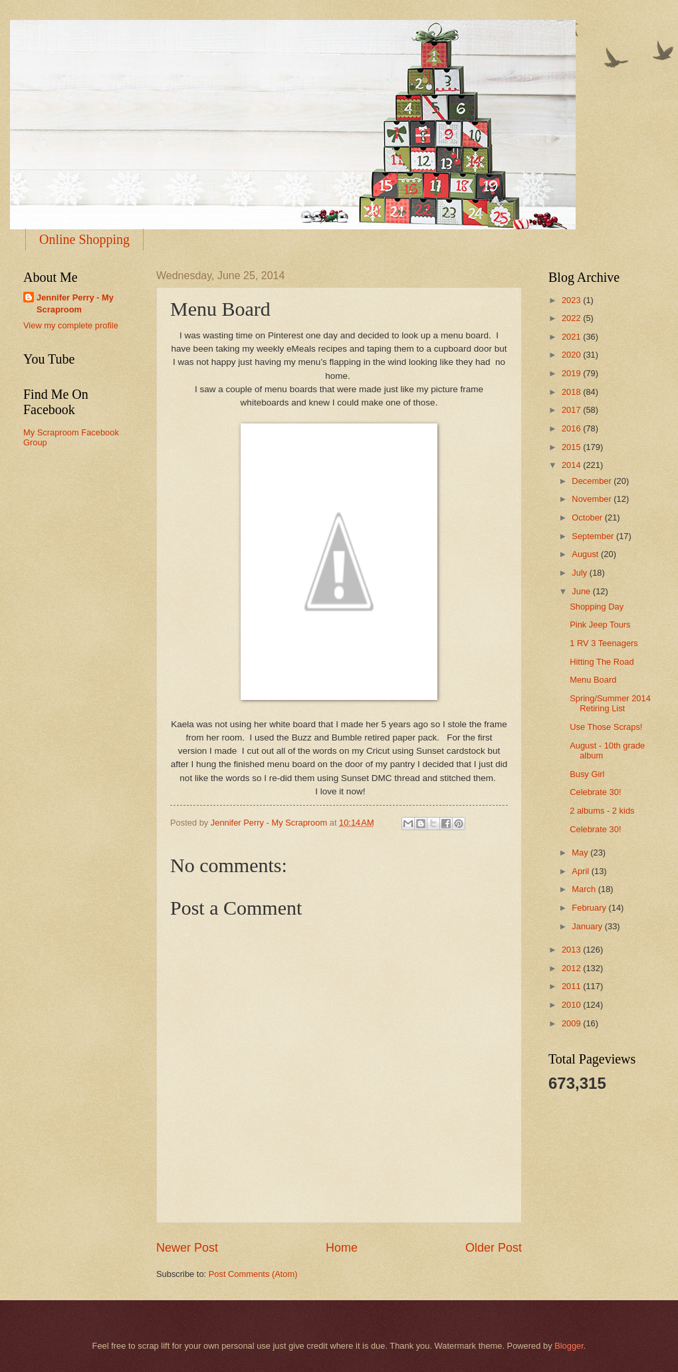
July (580, 573)
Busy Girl (587, 774)
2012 (572, 968)
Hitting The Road (601, 662)
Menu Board (593, 680)
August (586, 554)
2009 (572, 1023)
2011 (572, 986)
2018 (572, 392)
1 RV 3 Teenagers (604, 643)
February (590, 908)
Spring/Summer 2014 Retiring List (610, 703)
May (581, 853)
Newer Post (187, 1247)
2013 (572, 950)
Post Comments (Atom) (253, 1274)
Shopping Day (596, 607)
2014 (572, 465)
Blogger (569, 1346)
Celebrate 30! (595, 792)
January (588, 926)
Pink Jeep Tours (600, 624)
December (593, 481)
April (581, 871)
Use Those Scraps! (606, 727)
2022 (572, 318)
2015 (572, 447)
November (593, 499)
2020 (572, 355)
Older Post (493, 1247)
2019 (572, 373)
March (585, 889)
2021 (572, 337)
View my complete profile (70, 325)
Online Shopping (84, 239)
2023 (572, 300)
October (588, 517)
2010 (572, 1005)
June (582, 591)
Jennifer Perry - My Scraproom (75, 303)
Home (342, 1247)
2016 (572, 428)
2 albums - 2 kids (602, 811)
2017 (572, 410)
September (594, 536)
